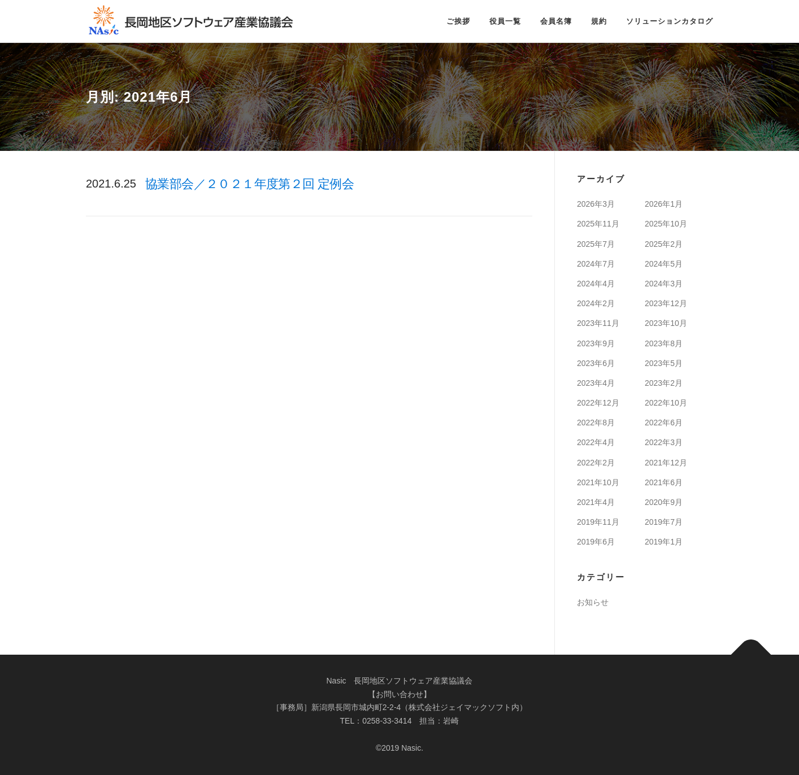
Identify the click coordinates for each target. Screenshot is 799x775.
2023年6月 (596, 363)
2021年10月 (598, 482)
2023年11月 (598, 323)
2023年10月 (666, 323)
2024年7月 (596, 263)
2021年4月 (596, 502)
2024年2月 (596, 303)
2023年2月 (664, 383)
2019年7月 (664, 521)
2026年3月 (596, 203)
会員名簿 (556, 21)
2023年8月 (664, 343)
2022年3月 (664, 442)
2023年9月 (596, 343)
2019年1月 (664, 541)
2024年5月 (664, 263)
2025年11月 (598, 223)
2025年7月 (596, 244)
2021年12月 (666, 462)
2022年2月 (596, 462)
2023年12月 (666, 303)
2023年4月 (596, 383)
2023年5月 (664, 363)
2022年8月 (596, 422)
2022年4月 (596, 442)
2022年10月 (666, 402)
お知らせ (593, 602)
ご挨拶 (458, 21)
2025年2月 (664, 244)
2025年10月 (666, 223)
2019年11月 (598, 521)
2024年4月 (596, 283)
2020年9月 (664, 502)
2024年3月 (664, 283)
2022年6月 (664, 422)
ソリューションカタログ (669, 21)
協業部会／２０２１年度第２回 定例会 (249, 184)
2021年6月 (664, 482)
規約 (599, 21)
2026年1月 (664, 203)
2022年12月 (598, 402)
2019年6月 (596, 541)
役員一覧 (505, 21)
